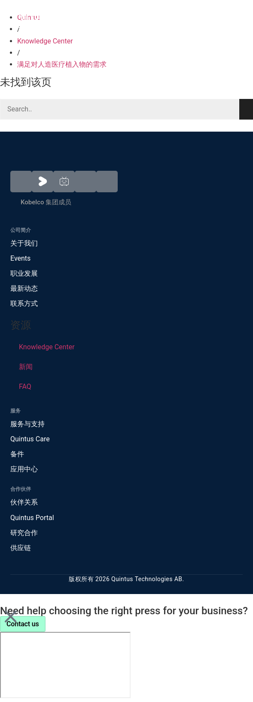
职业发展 (24, 273)
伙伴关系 (24, 502)
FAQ (25, 386)
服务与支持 (27, 424)
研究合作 (24, 533)
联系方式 (24, 303)
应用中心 (24, 469)
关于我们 (24, 243)
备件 (17, 454)
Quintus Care (30, 439)
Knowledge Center (45, 41)
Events (20, 258)
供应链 (20, 548)
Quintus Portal (32, 518)
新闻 (26, 367)
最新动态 (24, 288)
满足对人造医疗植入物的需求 (62, 64)
